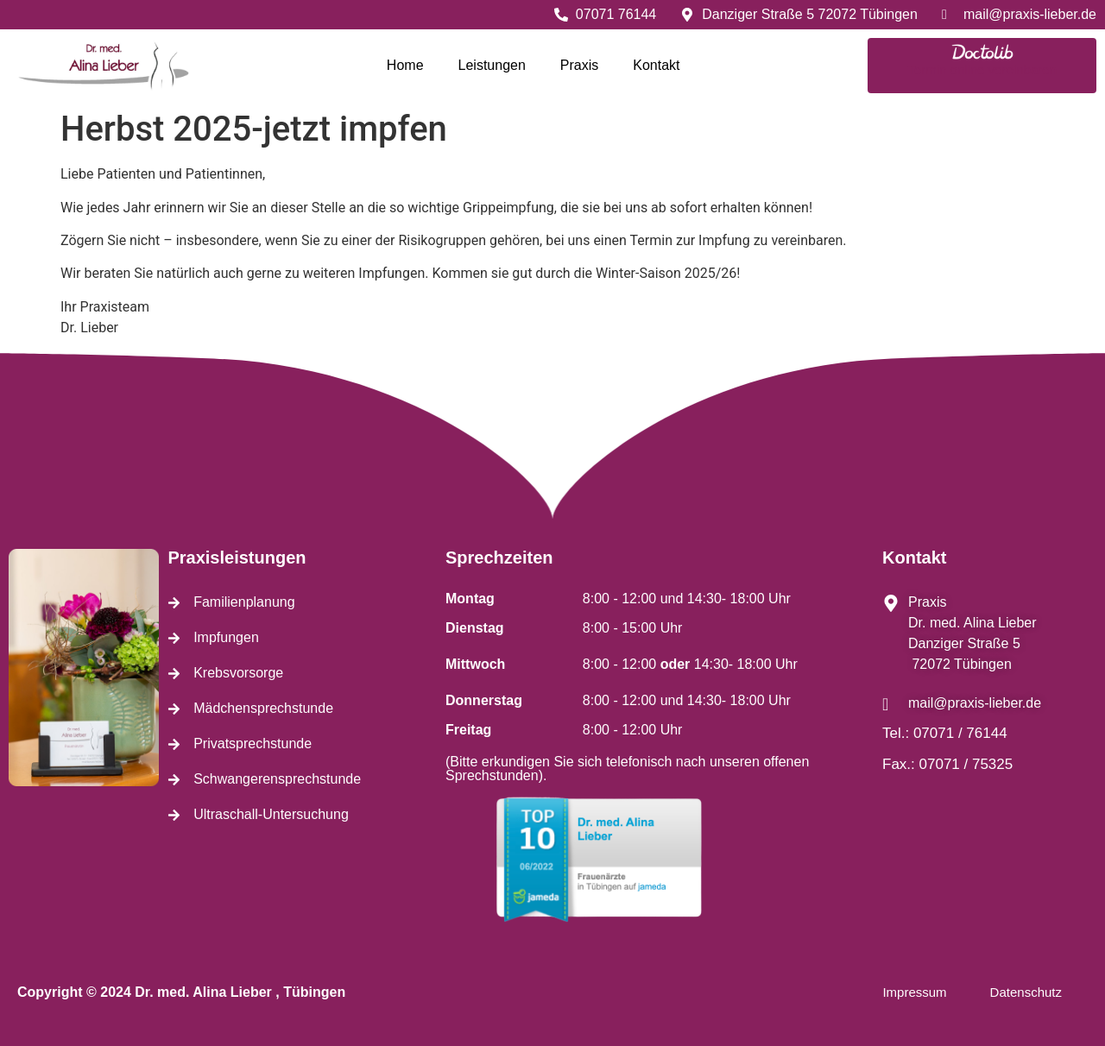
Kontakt (656, 65)
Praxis (579, 65)
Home (405, 65)
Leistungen (492, 65)
